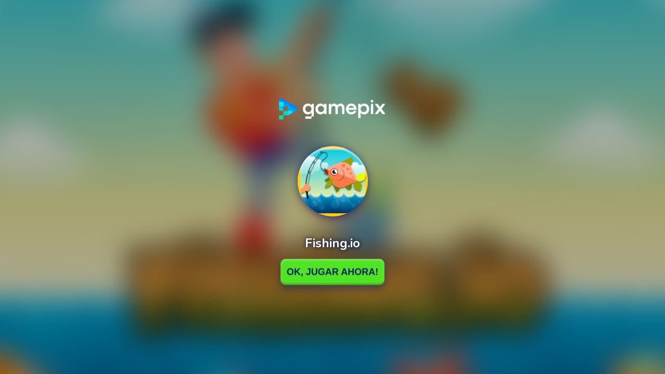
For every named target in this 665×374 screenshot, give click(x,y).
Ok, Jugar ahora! (332, 271)
